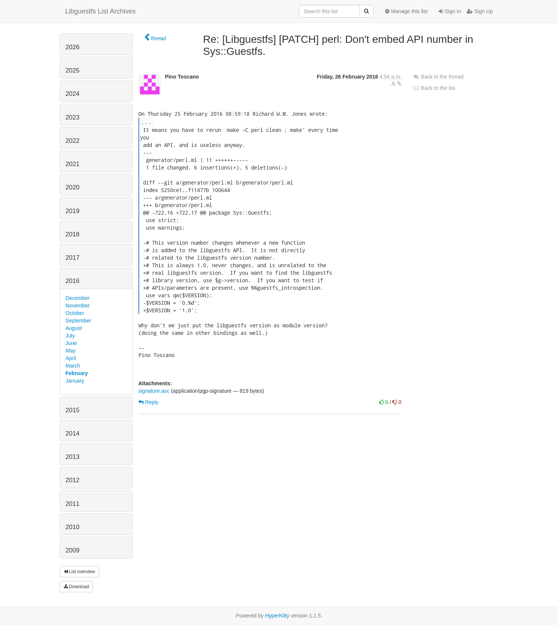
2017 (73, 257)
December (78, 298)
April (71, 358)
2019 (73, 211)
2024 (73, 93)
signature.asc (154, 391)
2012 (73, 480)
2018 (73, 234)
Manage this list (406, 11)
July (70, 336)
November (78, 306)
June (71, 343)
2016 (73, 281)
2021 (73, 164)
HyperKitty (277, 616)
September (78, 321)
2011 (73, 503)
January (75, 381)
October (75, 313)
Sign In (450, 11)
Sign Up (480, 11)
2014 (73, 433)
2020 (73, 187)
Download (76, 586)
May (70, 351)
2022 (73, 140)
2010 (73, 527)
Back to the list (434, 88)
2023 (73, 117)
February (77, 373)
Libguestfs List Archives (100, 11)
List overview (79, 571)
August (74, 328)
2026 (73, 47)
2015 (73, 410)
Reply (148, 402)
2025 (73, 70)
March (73, 366)
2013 (73, 456)
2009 (73, 550)
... (146, 122)
